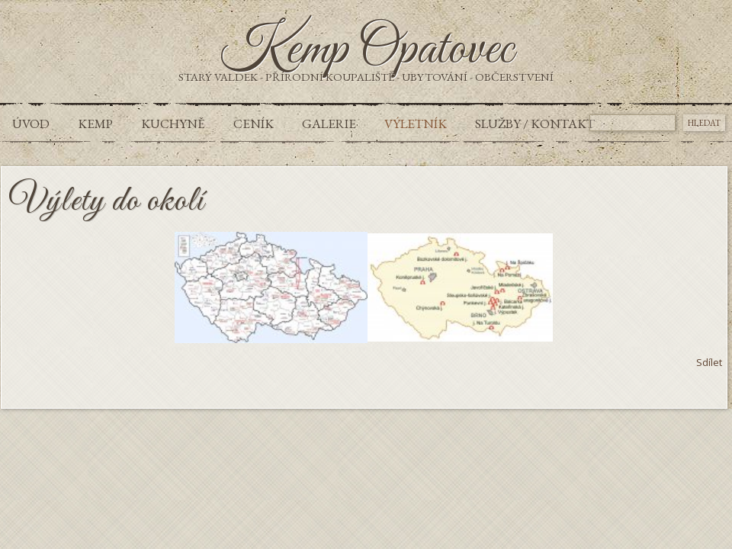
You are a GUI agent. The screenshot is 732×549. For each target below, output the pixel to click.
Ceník (253, 123)
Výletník (415, 123)
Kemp (95, 123)
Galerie (329, 123)
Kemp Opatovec (366, 50)
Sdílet (709, 362)
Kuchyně (173, 123)
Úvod (31, 123)
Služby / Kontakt (535, 123)
